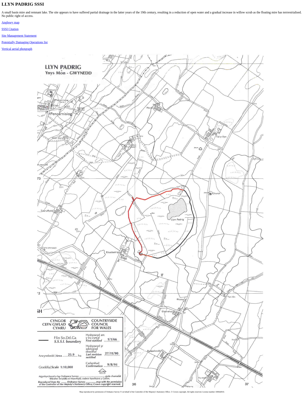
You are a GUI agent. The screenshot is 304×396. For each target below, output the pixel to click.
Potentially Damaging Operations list (25, 42)
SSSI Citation (10, 29)
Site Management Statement (19, 35)
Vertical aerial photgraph (17, 48)
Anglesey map (10, 22)
